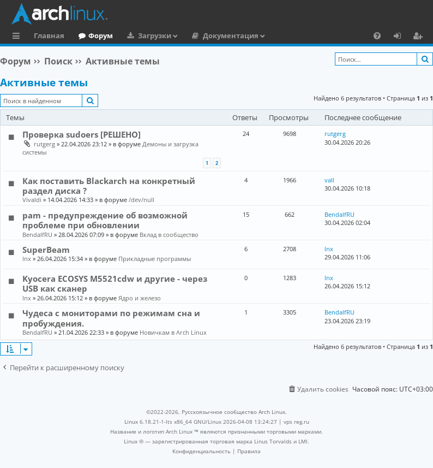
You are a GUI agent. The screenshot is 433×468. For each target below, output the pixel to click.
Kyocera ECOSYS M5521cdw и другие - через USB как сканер (114, 283)
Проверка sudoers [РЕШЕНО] (81, 134)
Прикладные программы (154, 258)
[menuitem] (377, 35)
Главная (49, 35)
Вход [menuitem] (401, 37)
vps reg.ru (296, 421)
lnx (26, 258)
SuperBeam (46, 249)
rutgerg (44, 144)
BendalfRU (37, 234)
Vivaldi (31, 200)
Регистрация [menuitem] (420, 37)
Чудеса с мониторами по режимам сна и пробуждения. (111, 317)
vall (329, 180)
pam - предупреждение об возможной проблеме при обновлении (105, 220)
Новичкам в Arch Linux (173, 332)
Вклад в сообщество (169, 234)
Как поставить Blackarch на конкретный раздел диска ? (108, 185)
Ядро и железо (139, 298)
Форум (100, 35)
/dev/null (141, 200)
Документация (230, 35)
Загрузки (154, 35)
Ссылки (18, 37)
